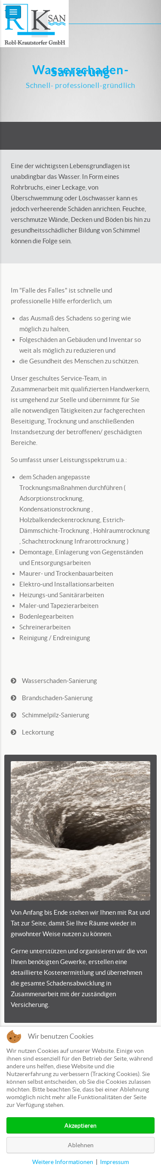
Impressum (114, 1161)
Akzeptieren (80, 1125)
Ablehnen (81, 1145)
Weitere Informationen (62, 1161)
